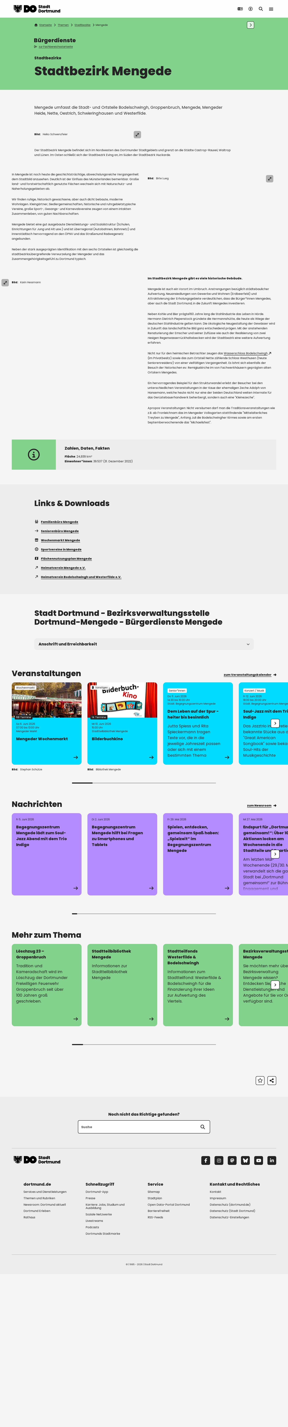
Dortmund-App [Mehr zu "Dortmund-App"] (97, 1344)
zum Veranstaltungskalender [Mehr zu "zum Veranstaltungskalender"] (250, 827)
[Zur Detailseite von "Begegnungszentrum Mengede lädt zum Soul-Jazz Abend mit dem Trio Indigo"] (47, 1007)
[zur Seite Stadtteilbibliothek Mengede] (122, 1138)
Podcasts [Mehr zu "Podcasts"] (92, 1380)
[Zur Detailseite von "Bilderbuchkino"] (122, 876)
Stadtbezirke (83, 25)
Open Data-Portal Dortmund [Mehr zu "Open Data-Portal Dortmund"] (169, 1357)
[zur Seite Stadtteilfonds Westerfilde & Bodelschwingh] (198, 1138)
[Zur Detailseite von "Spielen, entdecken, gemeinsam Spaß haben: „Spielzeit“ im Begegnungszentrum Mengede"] (198, 1007)
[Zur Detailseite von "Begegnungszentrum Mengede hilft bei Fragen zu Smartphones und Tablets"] (122, 1007)
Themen (63, 25)
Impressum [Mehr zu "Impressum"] (218, 1351)
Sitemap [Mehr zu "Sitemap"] (154, 1344)
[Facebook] (205, 1313)
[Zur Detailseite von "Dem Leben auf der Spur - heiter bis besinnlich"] (198, 876)
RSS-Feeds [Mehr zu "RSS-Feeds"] (155, 1370)
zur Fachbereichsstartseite (54, 46)
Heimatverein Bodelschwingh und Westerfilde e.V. (77, 730)
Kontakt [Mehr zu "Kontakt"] (215, 1344)
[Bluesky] (245, 1313)
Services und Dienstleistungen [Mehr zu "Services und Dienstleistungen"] (45, 1344)
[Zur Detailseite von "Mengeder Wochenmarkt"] (47, 876)
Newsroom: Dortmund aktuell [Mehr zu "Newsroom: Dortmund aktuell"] (45, 1357)
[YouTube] (258, 1313)
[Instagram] (219, 1313)
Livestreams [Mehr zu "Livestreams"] (94, 1373)
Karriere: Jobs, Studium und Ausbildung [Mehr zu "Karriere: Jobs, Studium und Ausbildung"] (105, 1359)
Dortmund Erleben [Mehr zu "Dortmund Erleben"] (37, 1364)
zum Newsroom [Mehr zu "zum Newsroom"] (261, 958)
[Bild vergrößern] (269, 134)
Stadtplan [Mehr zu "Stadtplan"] (155, 1351)
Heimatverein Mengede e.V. (60, 720)
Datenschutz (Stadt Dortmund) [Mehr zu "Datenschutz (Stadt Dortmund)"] (232, 1364)
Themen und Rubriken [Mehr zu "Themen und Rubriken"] (39, 1351)
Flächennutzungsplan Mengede (63, 711)
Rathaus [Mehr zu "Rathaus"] (29, 1370)
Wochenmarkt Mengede (57, 693)
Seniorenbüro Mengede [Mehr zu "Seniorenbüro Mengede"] (56, 684)
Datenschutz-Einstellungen (229, 1370)
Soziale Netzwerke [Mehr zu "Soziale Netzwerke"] (99, 1367)
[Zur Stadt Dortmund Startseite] (37, 8)
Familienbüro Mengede (56, 674)
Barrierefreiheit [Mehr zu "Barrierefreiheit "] (159, 1364)
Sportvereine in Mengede (58, 702)
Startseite (43, 25)
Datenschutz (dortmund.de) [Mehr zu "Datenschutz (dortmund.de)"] (230, 1357)
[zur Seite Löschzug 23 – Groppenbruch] (47, 1138)
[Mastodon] (232, 1313)
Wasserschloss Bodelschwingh (247, 506)
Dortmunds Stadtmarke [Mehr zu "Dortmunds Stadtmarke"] (103, 1386)
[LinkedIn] (271, 1313)
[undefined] (275, 876)
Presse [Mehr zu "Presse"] (90, 1351)
